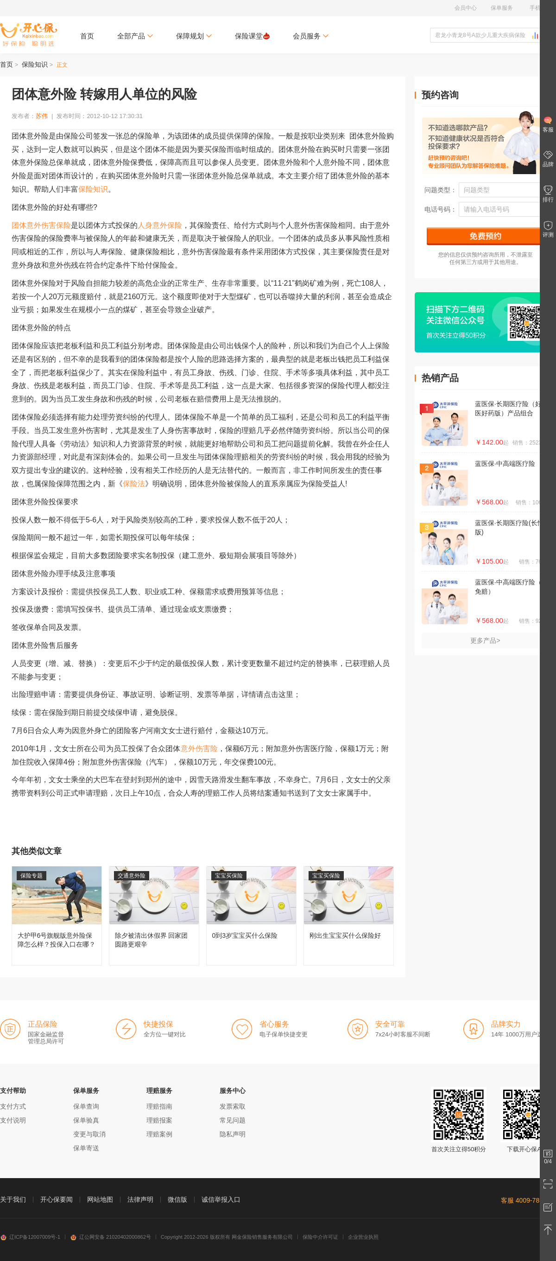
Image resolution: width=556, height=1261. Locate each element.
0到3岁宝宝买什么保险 (251, 915)
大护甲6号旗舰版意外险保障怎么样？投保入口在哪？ (56, 915)
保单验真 (86, 1120)
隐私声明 (233, 1134)
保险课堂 (252, 36)
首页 (87, 36)
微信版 (177, 1199)
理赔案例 (159, 1134)
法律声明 (140, 1199)
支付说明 (13, 1120)
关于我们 (13, 1199)
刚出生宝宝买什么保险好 (348, 915)
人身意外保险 (160, 225)
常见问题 (233, 1120)
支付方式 (13, 1106)
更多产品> (485, 640)
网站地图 (100, 1199)
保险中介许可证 (320, 1237)
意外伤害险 (199, 749)
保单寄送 (86, 1148)
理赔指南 (159, 1106)
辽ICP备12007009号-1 (30, 1237)
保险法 (134, 484)
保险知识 (35, 64)
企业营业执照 (363, 1237)
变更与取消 (89, 1134)
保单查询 (86, 1106)
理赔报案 (159, 1120)
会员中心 (466, 8)
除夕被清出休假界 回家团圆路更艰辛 (154, 915)
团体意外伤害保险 (41, 225)
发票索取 (233, 1106)
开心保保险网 (28, 34)
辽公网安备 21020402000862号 (110, 1237)
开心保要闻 (56, 1199)
